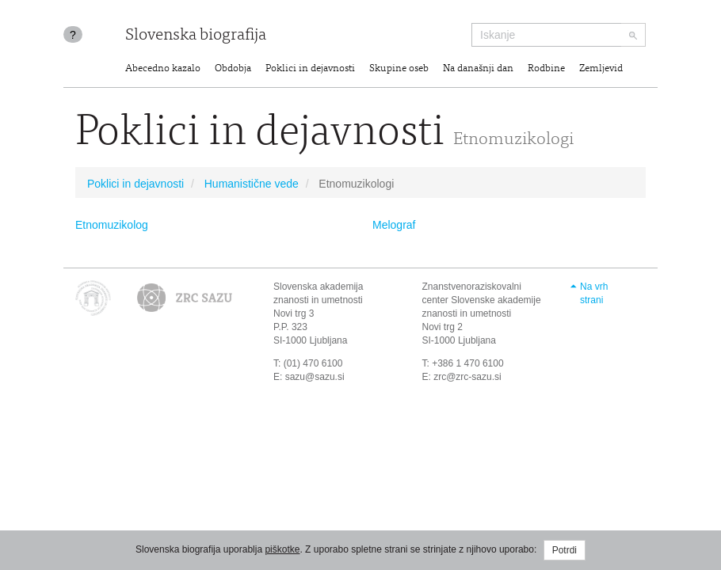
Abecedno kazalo (162, 69)
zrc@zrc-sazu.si (467, 376)
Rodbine (546, 69)
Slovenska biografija (195, 36)
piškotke (282, 549)
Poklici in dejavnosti (310, 69)
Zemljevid (601, 69)
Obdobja (233, 69)
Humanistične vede (251, 183)
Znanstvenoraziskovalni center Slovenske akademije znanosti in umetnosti (481, 300)
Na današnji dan (478, 69)
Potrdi (564, 550)
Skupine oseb (399, 69)
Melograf (393, 224)
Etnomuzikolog (111, 224)
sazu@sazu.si (315, 376)
